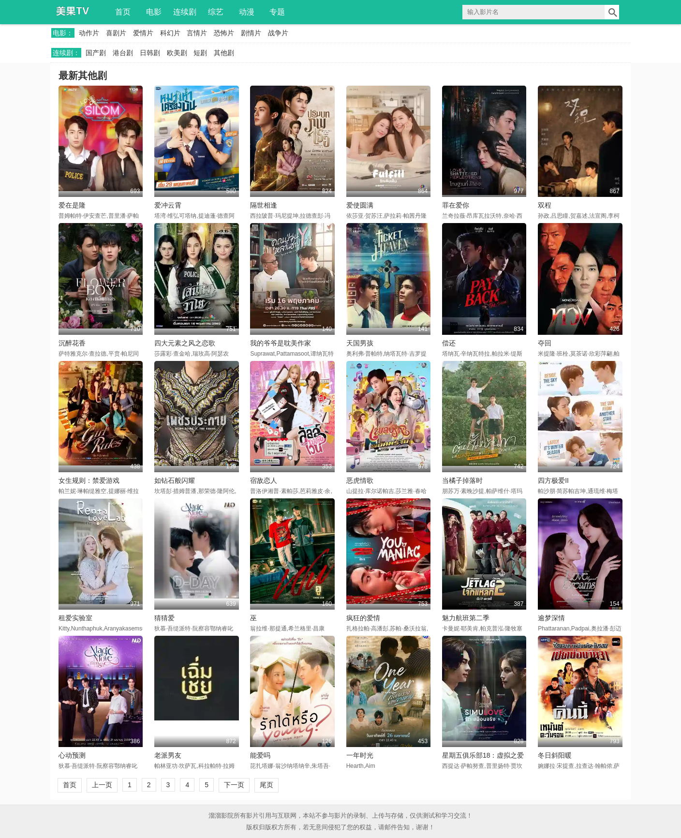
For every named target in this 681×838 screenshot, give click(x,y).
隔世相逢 (263, 205)
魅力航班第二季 (465, 618)
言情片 (197, 33)
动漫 (246, 12)
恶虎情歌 (359, 480)
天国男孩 (359, 343)
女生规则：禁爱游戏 (89, 480)
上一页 (102, 785)
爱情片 (143, 33)
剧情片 (251, 33)
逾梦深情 (551, 618)
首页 (123, 12)
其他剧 (224, 53)
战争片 (278, 33)
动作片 (89, 33)
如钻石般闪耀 (174, 480)
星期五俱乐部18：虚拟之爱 (483, 755)
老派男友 (167, 755)
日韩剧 (150, 53)
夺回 (544, 343)
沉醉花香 (72, 343)
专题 (277, 12)
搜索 (612, 12)
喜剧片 (116, 33)
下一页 (234, 785)
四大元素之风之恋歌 (184, 343)
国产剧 (96, 53)
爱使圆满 (359, 205)
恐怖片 (224, 33)
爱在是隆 (72, 205)
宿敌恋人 (263, 480)
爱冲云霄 (167, 205)
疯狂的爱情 (363, 618)
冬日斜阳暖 (555, 755)
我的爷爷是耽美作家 (280, 343)
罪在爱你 (455, 205)
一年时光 (359, 755)
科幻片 (170, 33)
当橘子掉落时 (462, 480)
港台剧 (123, 53)
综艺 (215, 12)
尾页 (266, 785)
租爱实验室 (75, 618)
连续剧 (184, 12)
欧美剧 (177, 53)
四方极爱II (553, 480)
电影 (154, 12)
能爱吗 (260, 755)
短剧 (200, 53)
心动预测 (72, 755)
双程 (544, 205)
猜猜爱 (164, 618)
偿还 (449, 343)
